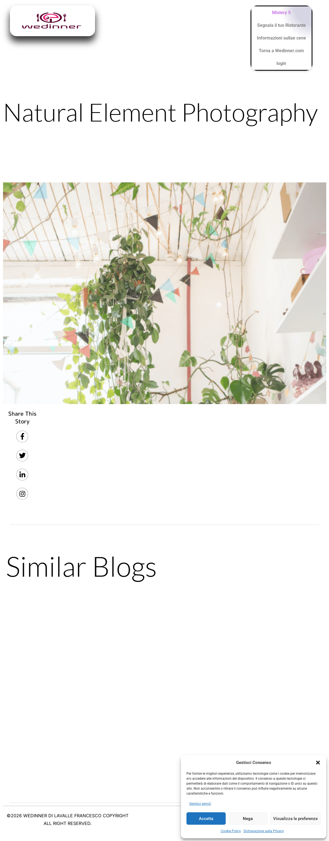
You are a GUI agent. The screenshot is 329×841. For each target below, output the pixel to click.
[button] (318, 762)
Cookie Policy (231, 831)
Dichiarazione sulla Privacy (264, 831)
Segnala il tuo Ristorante (281, 25)
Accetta (206, 818)
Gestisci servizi (200, 804)
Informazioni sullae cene (281, 38)
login (281, 63)
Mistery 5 (281, 12)
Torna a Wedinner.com (281, 50)
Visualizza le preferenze (295, 818)
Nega (248, 818)
